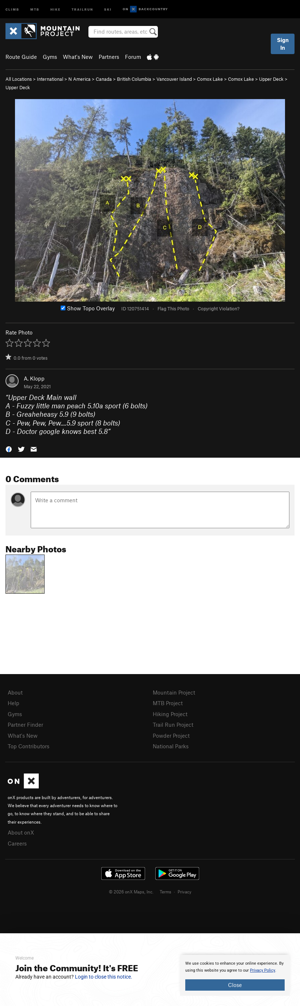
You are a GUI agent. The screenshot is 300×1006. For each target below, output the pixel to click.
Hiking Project (170, 714)
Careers (17, 843)
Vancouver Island (174, 79)
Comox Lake (210, 79)
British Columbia (134, 79)
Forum (133, 56)
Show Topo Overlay (88, 308)
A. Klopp (34, 378)
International (50, 79)
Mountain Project (174, 692)
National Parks (171, 746)
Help (13, 703)
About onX (21, 832)
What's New (78, 56)
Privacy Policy (262, 970)
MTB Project (168, 703)
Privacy (184, 891)
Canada (104, 79)
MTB (34, 9)
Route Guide (21, 56)
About (15, 692)
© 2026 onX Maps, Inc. (131, 891)
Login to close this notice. (103, 977)
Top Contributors (28, 746)
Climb (12, 9)
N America (79, 79)
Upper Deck (271, 79)
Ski (108, 9)
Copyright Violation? (218, 308)
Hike (55, 9)
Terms (165, 891)
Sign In (283, 44)
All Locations (18, 79)
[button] (8, 448)
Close (235, 985)
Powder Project (171, 735)
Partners (109, 56)
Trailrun (82, 9)
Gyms (50, 56)
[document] (235, 975)
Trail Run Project (173, 724)
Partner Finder (25, 724)
